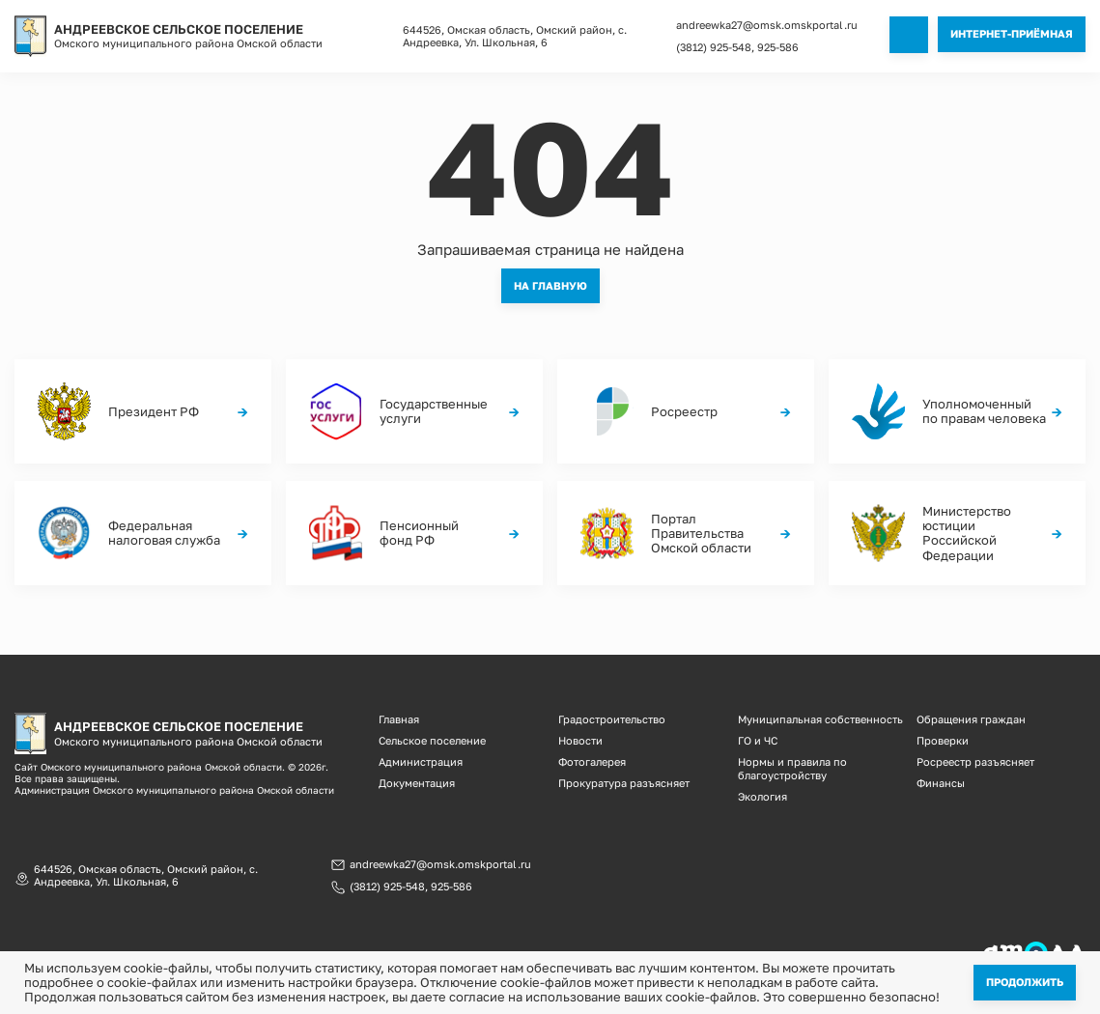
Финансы (941, 779)
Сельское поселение (432, 738)
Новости (580, 738)
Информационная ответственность (818, 950)
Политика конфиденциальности (569, 950)
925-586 (778, 47)
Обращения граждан (971, 718)
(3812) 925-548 (713, 47)
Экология (762, 791)
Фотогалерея (592, 758)
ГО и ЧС (757, 738)
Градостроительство (611, 718)
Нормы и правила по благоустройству (792, 764)
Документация (417, 779)
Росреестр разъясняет (975, 758)
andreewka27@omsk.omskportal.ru (767, 25)
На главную (550, 284)
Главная (399, 718)
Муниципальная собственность (820, 718)
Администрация (421, 758)
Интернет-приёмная (1011, 33)
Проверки (943, 738)
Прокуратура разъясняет (624, 779)
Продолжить (1024, 981)
